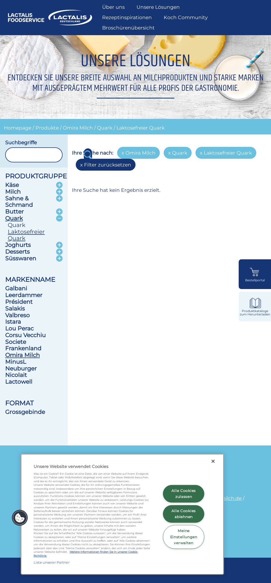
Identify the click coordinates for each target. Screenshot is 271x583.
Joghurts (18, 244)
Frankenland (23, 348)
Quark (104, 128)
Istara (13, 321)
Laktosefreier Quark (140, 128)
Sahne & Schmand (19, 202)
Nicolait (16, 374)
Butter (14, 211)
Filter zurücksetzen (107, 165)
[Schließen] (213, 461)
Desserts (17, 251)
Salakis (15, 308)
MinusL (15, 361)
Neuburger (21, 368)
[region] (122, 514)
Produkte (47, 128)
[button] (20, 518)
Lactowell (18, 381)
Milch (13, 191)
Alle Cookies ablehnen (183, 514)
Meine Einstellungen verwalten (183, 536)
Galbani (16, 288)
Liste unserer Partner (52, 562)
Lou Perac (19, 328)
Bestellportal (255, 280)
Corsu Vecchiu (25, 335)
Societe (15, 341)
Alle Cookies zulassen (183, 493)
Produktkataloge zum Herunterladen (255, 312)
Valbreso (17, 315)
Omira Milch (78, 128)
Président (19, 301)
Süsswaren (20, 258)
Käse (12, 184)
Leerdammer (23, 295)
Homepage (17, 128)
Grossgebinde (25, 411)
